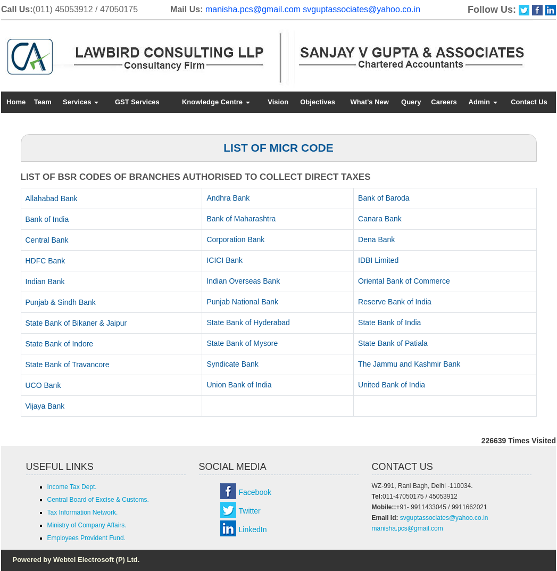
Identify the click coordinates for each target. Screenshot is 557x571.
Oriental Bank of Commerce (404, 281)
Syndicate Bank (232, 364)
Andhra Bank (228, 198)
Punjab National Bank (242, 301)
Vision (278, 102)
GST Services (137, 102)
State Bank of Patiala (393, 343)
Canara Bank (380, 218)
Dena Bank (376, 239)
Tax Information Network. (82, 512)
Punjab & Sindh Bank (61, 302)
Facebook (255, 492)
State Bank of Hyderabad (247, 322)
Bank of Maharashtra (241, 218)
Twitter (250, 511)
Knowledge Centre (216, 102)
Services (80, 102)
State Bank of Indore (60, 344)
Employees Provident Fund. (86, 538)
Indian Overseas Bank (243, 281)
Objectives (317, 102)
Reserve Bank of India (394, 301)
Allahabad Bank (52, 198)
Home (16, 102)
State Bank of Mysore (242, 343)
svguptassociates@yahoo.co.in (361, 9)
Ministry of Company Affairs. (87, 525)
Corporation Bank (235, 239)
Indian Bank (45, 281)
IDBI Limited (378, 260)
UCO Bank (43, 385)
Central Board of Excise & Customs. (98, 499)
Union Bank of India (238, 384)
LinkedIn (253, 529)
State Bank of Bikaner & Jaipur (76, 323)
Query (411, 102)
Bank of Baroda (384, 198)
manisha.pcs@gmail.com (253, 9)
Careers (443, 102)
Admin (483, 102)
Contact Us (529, 102)
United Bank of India (391, 384)
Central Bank (47, 240)
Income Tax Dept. (72, 487)
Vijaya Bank (45, 406)
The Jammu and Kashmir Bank (409, 364)
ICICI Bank (224, 260)
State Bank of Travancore (68, 364)
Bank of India (47, 219)
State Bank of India (389, 322)
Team (43, 102)
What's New (369, 102)
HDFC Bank (45, 260)
